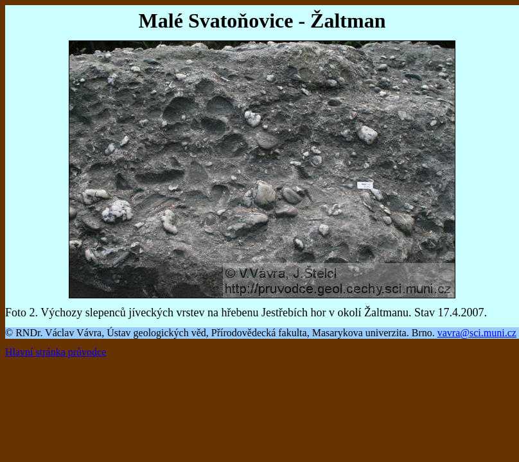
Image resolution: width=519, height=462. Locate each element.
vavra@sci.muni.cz (476, 332)
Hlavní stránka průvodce (55, 351)
